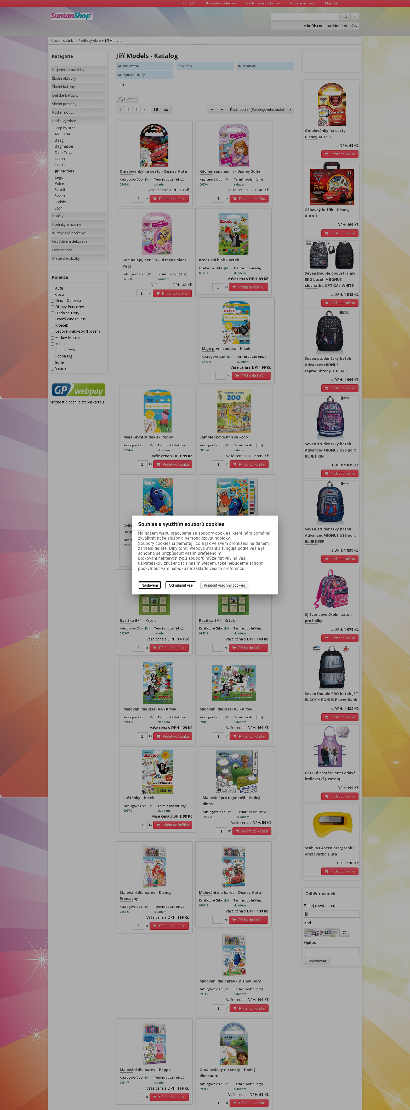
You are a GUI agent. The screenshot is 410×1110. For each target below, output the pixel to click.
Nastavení (149, 585)
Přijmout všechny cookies (224, 585)
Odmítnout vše (181, 585)
